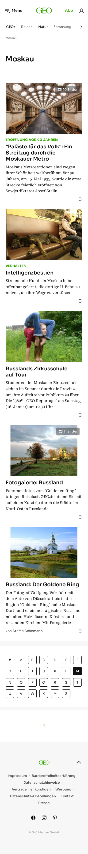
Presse (44, 803)
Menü (13, 10)
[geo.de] (44, 10)
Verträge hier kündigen (31, 789)
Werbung (63, 789)
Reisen (27, 27)
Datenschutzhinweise (41, 783)
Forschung (62, 27)
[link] (81, 10)
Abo (69, 10)
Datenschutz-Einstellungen (33, 796)
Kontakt (67, 796)
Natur (43, 27)
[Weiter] (81, 27)
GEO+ (10, 27)
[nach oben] (78, 762)
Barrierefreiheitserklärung (54, 776)
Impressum (17, 776)
